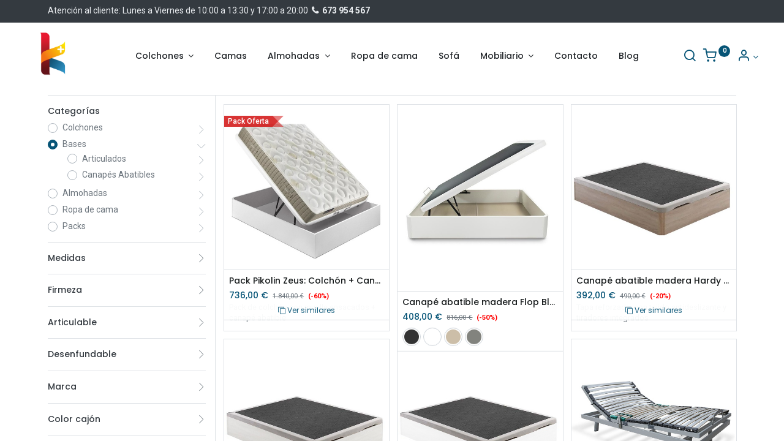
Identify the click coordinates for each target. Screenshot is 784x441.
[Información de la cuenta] (725, 57)
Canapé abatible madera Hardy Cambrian (653, 281)
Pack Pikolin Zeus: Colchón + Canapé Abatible (306, 281)
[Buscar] (667, 57)
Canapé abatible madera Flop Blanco (479, 302)
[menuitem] (230, 56)
